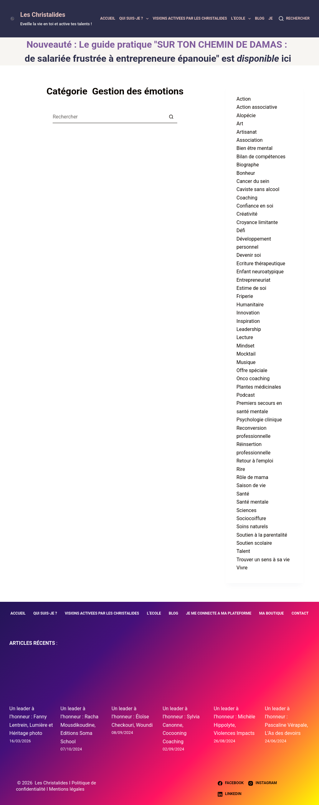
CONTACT (300, 613)
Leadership (248, 329)
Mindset (245, 346)
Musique (245, 362)
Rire (240, 469)
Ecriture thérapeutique (260, 263)
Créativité (246, 214)
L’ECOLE (242, 18)
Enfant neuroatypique (260, 272)
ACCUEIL (107, 18)
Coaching (246, 198)
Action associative (256, 107)
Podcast (245, 395)
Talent (243, 551)
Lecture (244, 337)
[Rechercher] (294, 19)
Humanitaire (250, 305)
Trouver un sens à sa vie (263, 560)
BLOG (259, 18)
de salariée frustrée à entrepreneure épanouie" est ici (158, 58)
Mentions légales (66, 789)
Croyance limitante (257, 222)
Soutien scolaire (254, 543)
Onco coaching (252, 378)
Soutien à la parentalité (261, 535)
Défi (240, 230)
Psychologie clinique (259, 420)
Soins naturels (252, 526)
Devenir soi (248, 255)
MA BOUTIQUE (271, 613)
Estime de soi (251, 288)
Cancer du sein (252, 181)
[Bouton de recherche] (171, 117)
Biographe (247, 165)
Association (249, 140)
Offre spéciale (251, 370)
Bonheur (245, 173)
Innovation (247, 313)
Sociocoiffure (251, 518)
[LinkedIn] (229, 794)
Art (239, 124)
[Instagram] (262, 783)
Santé (242, 494)
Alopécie (246, 115)
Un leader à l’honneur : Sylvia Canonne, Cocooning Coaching (181, 725)
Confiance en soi (254, 206)
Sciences (246, 510)
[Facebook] (231, 783)
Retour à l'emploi (254, 461)
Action (243, 99)
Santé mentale (252, 502)
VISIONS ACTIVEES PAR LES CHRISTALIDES (190, 18)
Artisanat (246, 132)
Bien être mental (254, 148)
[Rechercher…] (109, 117)
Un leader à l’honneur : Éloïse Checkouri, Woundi (132, 717)
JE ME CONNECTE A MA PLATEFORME (218, 613)
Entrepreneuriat (253, 280)
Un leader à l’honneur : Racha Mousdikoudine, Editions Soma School (79, 725)
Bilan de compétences (260, 157)
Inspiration (248, 321)
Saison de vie (251, 485)
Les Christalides (42, 14)
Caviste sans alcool (257, 189)
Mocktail (245, 354)
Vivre (242, 568)
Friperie (244, 296)
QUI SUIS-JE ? (135, 18)
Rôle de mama (252, 477)
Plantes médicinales (258, 387)
